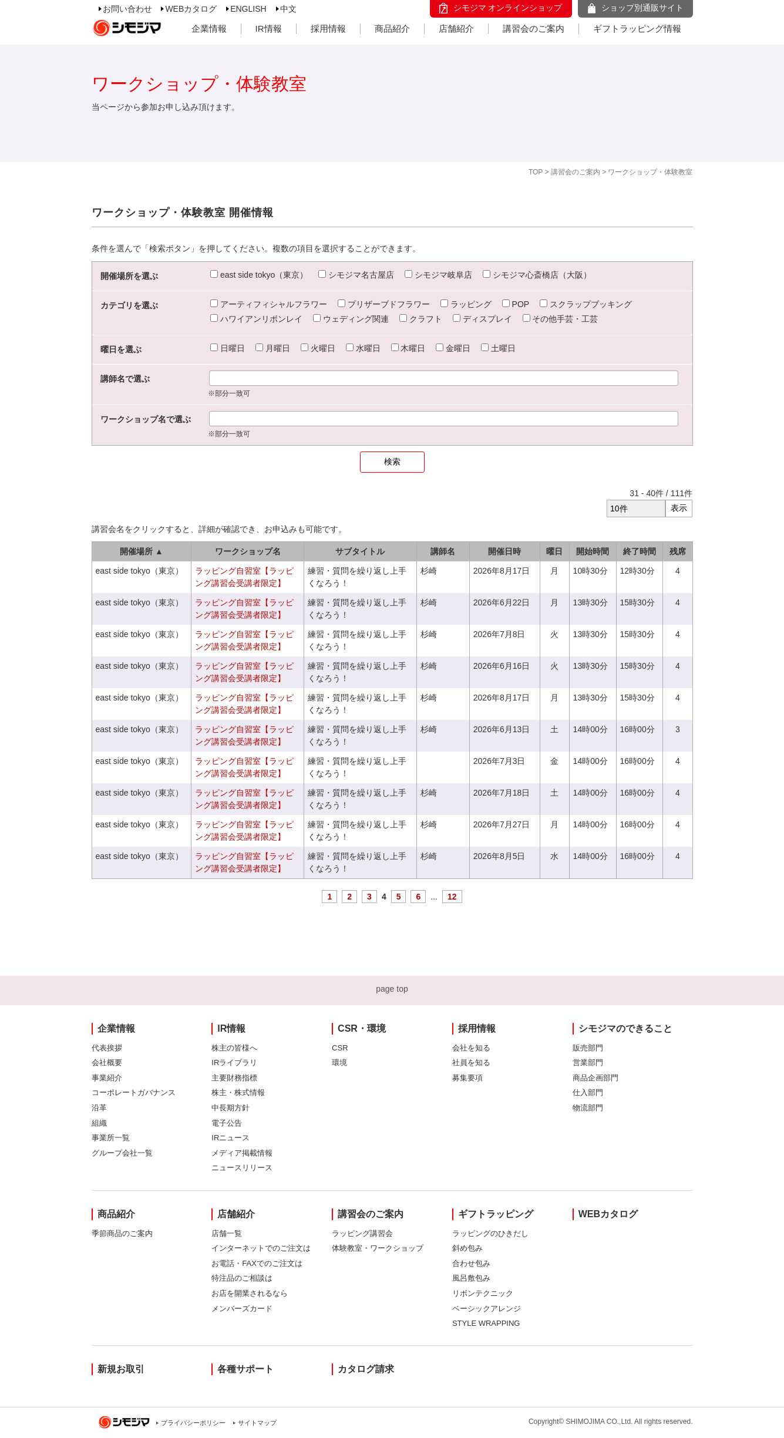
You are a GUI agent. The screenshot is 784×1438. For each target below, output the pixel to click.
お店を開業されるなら (249, 1293)
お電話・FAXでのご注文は (256, 1263)
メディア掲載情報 (241, 1153)
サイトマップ (257, 1422)
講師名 (442, 551)
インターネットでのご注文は (261, 1248)
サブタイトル (360, 551)
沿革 (99, 1107)
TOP (536, 172)
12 (452, 896)
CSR (340, 1047)
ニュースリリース (241, 1167)
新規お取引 (120, 1369)
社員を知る (471, 1062)
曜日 (554, 551)
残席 (677, 551)
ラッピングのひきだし (490, 1233)
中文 (288, 9)
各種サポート (245, 1369)
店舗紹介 (456, 28)
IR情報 (268, 28)
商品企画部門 (595, 1077)
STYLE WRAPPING (486, 1323)
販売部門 (588, 1047)
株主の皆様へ (234, 1047)
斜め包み (467, 1248)
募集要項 (467, 1077)
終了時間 (639, 551)
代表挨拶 (107, 1047)
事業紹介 (107, 1077)
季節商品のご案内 (122, 1233)
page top (392, 989)
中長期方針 (230, 1107)
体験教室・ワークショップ (377, 1248)
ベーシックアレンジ (486, 1308)
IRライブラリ (234, 1062)
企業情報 (209, 28)
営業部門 (588, 1062)
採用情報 (328, 28)
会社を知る (471, 1047)
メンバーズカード (241, 1308)
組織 (99, 1123)
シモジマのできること (625, 1028)
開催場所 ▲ (141, 551)
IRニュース (230, 1137)
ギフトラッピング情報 (637, 28)
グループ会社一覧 (122, 1153)
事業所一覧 (111, 1137)
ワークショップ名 (248, 551)
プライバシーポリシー (193, 1422)
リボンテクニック (482, 1293)
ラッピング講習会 (362, 1233)
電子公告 (226, 1123)
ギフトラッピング (495, 1214)
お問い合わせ (127, 9)
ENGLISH (248, 9)
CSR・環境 (362, 1028)
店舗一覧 (226, 1233)
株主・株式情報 (238, 1092)
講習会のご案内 (533, 28)
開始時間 (592, 551)
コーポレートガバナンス (134, 1092)
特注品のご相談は (241, 1278)
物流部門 (588, 1107)
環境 (339, 1062)
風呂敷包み (471, 1278)
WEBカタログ (191, 9)
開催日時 (504, 551)
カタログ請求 (366, 1369)
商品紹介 (392, 28)
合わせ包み (471, 1263)
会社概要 (107, 1062)
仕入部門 (588, 1092)
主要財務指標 (234, 1077)
